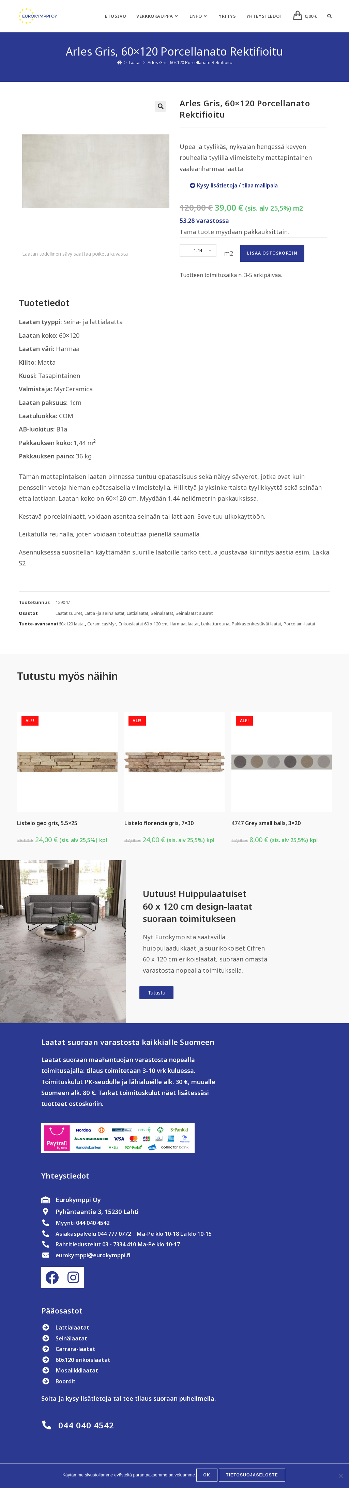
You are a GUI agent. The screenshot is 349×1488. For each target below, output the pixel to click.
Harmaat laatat (184, 624)
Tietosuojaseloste (252, 1476)
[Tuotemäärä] (198, 250)
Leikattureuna (215, 624)
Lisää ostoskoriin (272, 253)
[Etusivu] (119, 62)
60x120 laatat (72, 624)
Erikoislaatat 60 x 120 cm (143, 624)
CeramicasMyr (101, 624)
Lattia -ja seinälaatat (104, 613)
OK (208, 1476)
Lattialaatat (137, 613)
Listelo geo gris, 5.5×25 (47, 823)
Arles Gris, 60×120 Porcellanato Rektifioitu (190, 62)
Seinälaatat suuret (194, 613)
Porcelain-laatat (299, 624)
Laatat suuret (69, 613)
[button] (160, 106)
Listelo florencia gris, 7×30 (159, 823)
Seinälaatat (162, 613)
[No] (340, 1476)
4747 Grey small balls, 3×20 (266, 823)
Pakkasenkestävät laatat (256, 624)
